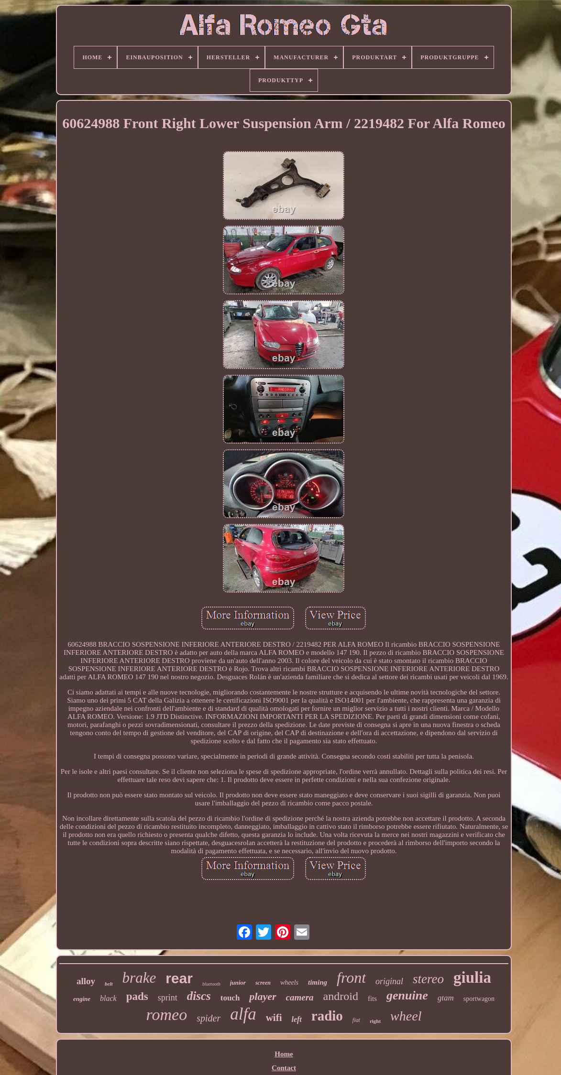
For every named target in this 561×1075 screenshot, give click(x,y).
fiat (356, 1020)
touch (230, 997)
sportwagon (479, 998)
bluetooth (211, 984)
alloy (86, 981)
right (375, 1021)
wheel (405, 1016)
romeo (166, 1014)
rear (179, 978)
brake (139, 977)
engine (81, 998)
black (108, 998)
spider (208, 1018)
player (262, 996)
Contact (284, 1068)
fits (372, 998)
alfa (243, 1014)
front (351, 977)
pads (137, 996)
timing (317, 982)
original (389, 981)
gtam (446, 997)
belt (109, 984)
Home (284, 1054)
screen (263, 982)
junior (238, 982)
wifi (274, 1017)
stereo (428, 979)
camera (300, 997)
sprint (167, 997)
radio (327, 1015)
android (340, 996)
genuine (407, 995)
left (296, 1019)
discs (199, 995)
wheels (289, 982)
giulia (472, 977)
